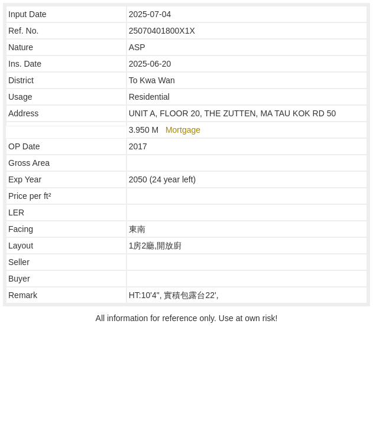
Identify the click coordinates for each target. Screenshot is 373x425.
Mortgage (183, 130)
